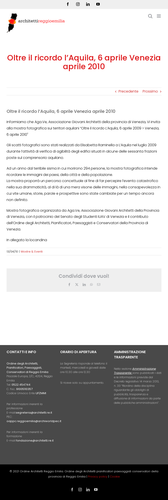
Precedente (128, 91)
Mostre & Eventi (32, 251)
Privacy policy (98, 476)
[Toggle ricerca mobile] (150, 16)
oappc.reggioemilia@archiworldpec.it (34, 421)
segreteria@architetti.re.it (34, 413)
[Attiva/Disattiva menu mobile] (159, 16)
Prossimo (150, 91)
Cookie (115, 476)
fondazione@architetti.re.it (35, 440)
